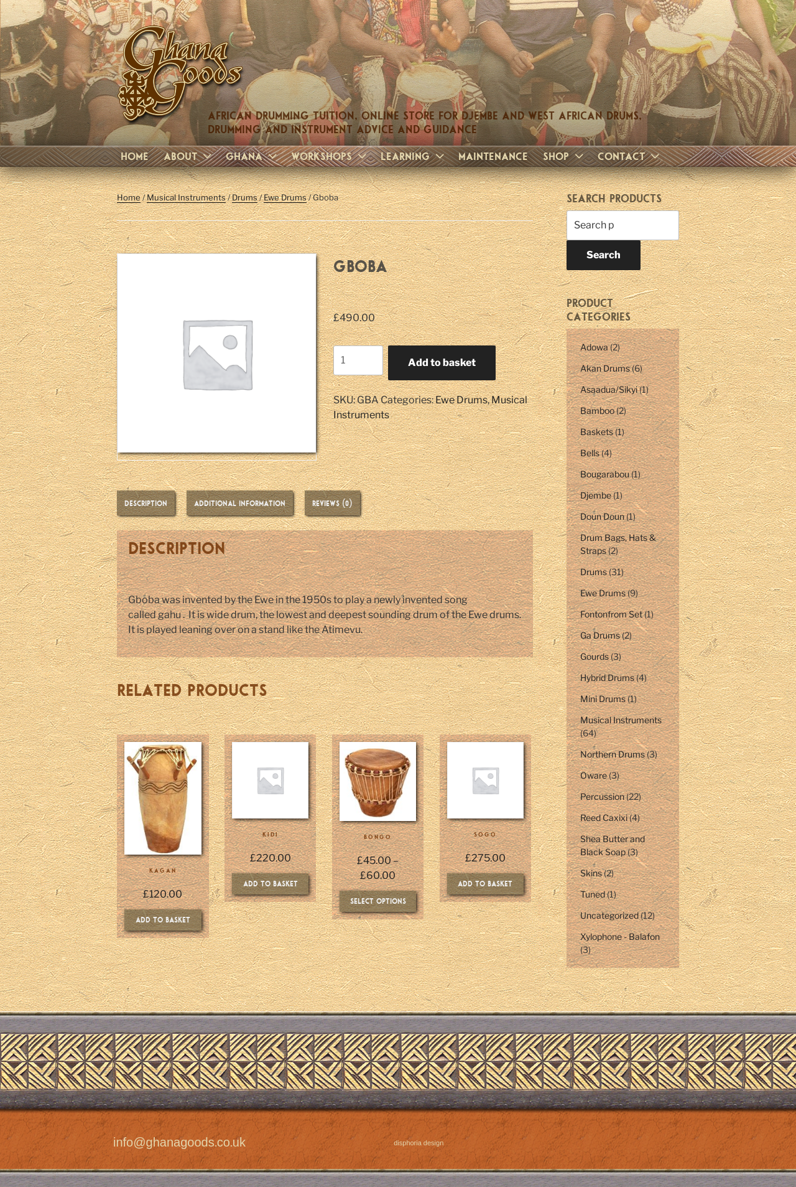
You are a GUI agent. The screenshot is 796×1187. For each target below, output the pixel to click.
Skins (591, 873)
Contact (630, 156)
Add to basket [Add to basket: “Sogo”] (485, 883)
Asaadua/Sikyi (608, 389)
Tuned (592, 894)
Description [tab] (145, 503)
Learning (414, 156)
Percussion (602, 796)
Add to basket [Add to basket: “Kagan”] (163, 919)
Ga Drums (600, 635)
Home (135, 156)
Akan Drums (605, 368)
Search (603, 255)
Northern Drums (612, 754)
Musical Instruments (186, 197)
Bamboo (597, 410)
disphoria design (418, 1143)
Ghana (253, 156)
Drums (244, 197)
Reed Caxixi (603, 817)
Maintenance (493, 156)
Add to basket (442, 362)
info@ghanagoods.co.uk (179, 1143)
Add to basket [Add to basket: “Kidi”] (270, 883)
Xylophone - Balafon (620, 936)
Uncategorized (609, 915)
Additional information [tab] (239, 503)
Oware (593, 775)
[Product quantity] (358, 360)
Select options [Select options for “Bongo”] (378, 901)
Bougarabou (604, 474)
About (189, 156)
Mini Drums (603, 698)
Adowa (594, 347)
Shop (564, 156)
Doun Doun (602, 516)
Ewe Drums (285, 197)
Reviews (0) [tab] (332, 503)
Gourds (594, 656)
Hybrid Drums (607, 677)
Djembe (595, 495)
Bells (589, 453)
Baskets (596, 431)
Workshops (330, 156)
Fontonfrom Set (611, 614)
